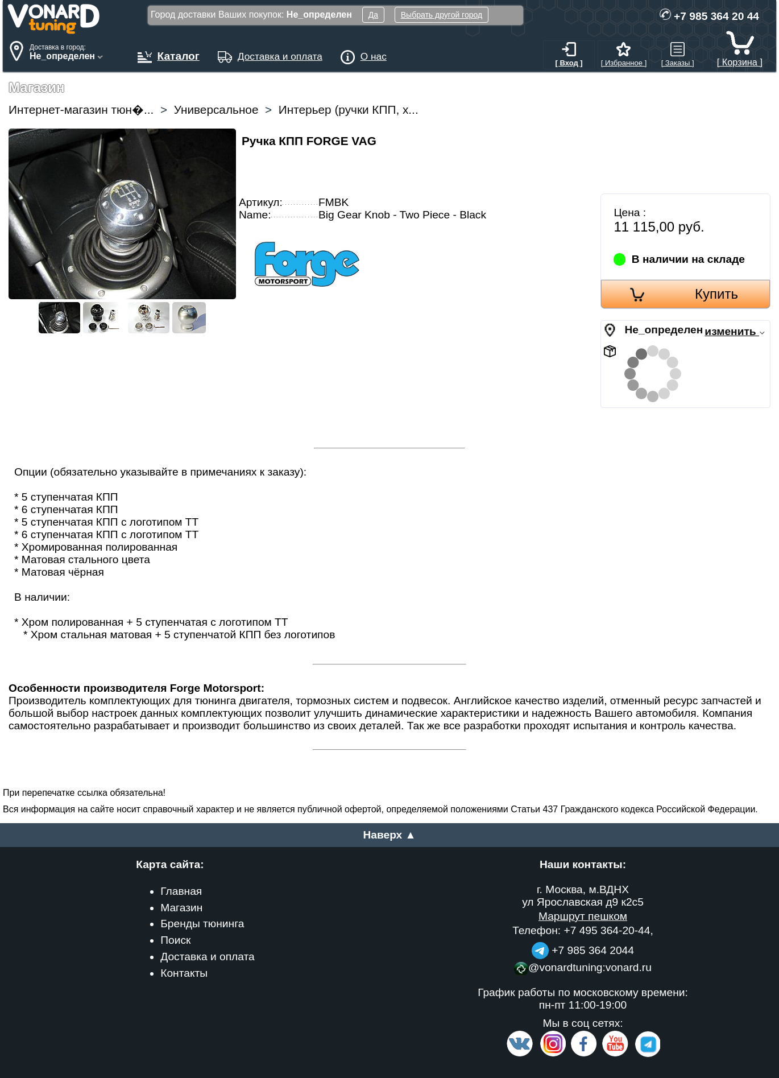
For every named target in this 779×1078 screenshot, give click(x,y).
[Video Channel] (615, 1054)
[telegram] (646, 1054)
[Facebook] (583, 1054)
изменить (735, 331)
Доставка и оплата (207, 957)
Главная (181, 891)
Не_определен (663, 330)
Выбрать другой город (441, 14)
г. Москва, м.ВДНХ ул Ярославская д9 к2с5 (583, 895)
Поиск (175, 940)
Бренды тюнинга (202, 924)
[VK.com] (519, 1054)
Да (373, 14)
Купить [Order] (716, 293)
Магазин (181, 908)
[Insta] (553, 1054)
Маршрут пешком (582, 916)
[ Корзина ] (740, 56)
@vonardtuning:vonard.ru (583, 967)
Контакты (184, 973)
